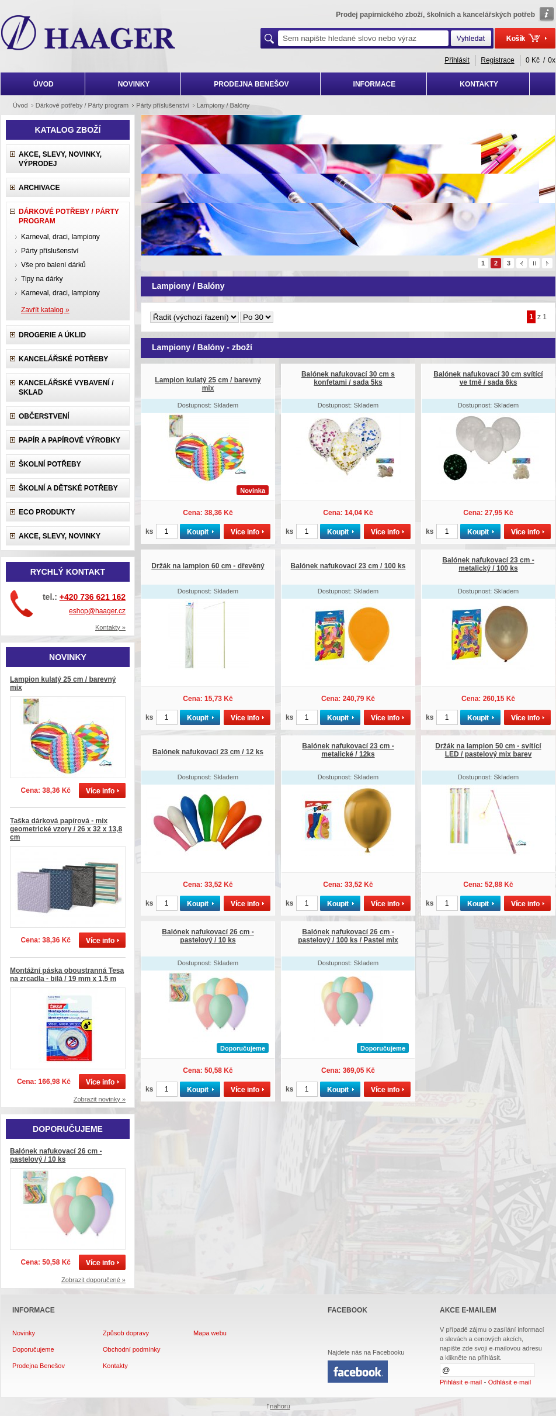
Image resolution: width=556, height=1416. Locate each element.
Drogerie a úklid (52, 335)
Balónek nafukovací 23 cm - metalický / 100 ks (488, 564)
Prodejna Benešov (38, 1365)
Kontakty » (110, 627)
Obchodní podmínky (131, 1349)
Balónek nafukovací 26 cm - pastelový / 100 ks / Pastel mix (348, 936)
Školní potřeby (50, 464)
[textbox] (363, 38)
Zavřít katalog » (45, 310)
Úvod (20, 105)
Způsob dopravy (126, 1332)
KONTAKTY (479, 84)
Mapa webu (210, 1332)
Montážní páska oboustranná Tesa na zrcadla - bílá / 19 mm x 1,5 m (67, 974)
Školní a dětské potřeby (68, 488)
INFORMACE (374, 84)
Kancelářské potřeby (63, 359)
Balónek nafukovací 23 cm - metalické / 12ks (348, 750)
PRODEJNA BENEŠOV (251, 84)
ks (149, 531)
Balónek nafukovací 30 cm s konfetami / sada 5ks (348, 378)
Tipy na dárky (42, 279)
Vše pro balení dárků (53, 265)
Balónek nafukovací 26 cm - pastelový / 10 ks (56, 1155)
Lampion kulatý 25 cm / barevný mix (207, 384)
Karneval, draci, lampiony (60, 237)
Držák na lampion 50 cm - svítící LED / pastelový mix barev (488, 750)
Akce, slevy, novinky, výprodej (60, 159)
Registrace (497, 60)
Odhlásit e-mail (509, 1382)
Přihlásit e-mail (461, 1382)
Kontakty (115, 1365)
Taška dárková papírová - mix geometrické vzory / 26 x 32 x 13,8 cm (66, 829)
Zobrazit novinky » (100, 1099)
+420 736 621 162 (93, 597)
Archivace (39, 188)
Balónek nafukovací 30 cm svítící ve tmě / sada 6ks (488, 378)
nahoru (280, 1406)
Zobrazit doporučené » (93, 1279)
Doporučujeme (33, 1349)
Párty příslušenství (50, 251)
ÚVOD (43, 84)
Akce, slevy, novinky (59, 536)
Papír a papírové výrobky (69, 440)
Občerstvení (44, 416)
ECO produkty (47, 512)
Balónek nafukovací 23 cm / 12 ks (207, 752)
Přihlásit (457, 60)
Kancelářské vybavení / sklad (66, 387)
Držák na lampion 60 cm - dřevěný (207, 566)
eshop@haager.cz (97, 611)
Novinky (23, 1332)
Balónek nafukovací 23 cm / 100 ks (348, 566)
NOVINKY (134, 84)
